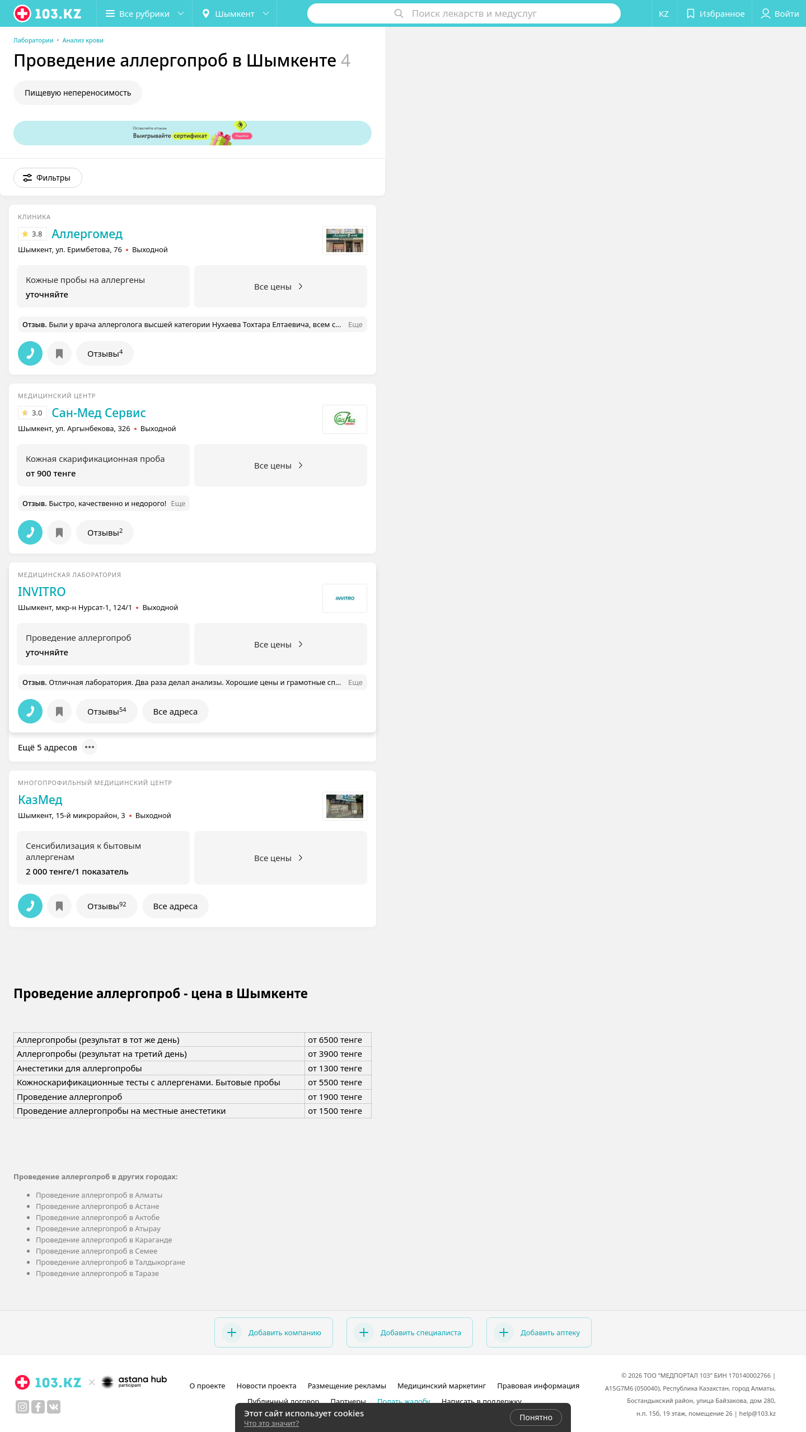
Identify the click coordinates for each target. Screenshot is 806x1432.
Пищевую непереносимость (78, 92)
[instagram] (22, 1407)
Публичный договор (283, 1401)
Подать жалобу (403, 1401)
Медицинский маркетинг (441, 1386)
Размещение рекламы (347, 1386)
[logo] (48, 13)
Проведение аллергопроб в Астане (97, 1206)
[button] (144, 13)
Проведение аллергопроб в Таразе (97, 1273)
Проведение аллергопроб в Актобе (98, 1217)
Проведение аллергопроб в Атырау (98, 1228)
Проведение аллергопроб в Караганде (104, 1240)
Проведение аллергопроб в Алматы (99, 1195)
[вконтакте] (53, 1407)
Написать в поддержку (482, 1401)
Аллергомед (86, 233)
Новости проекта (266, 1386)
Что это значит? (271, 1423)
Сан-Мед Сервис (98, 412)
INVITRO (42, 591)
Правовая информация (538, 1386)
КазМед (40, 799)
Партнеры (348, 1401)
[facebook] (38, 1407)
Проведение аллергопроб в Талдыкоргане (110, 1262)
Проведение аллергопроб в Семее (96, 1251)
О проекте (208, 1386)
